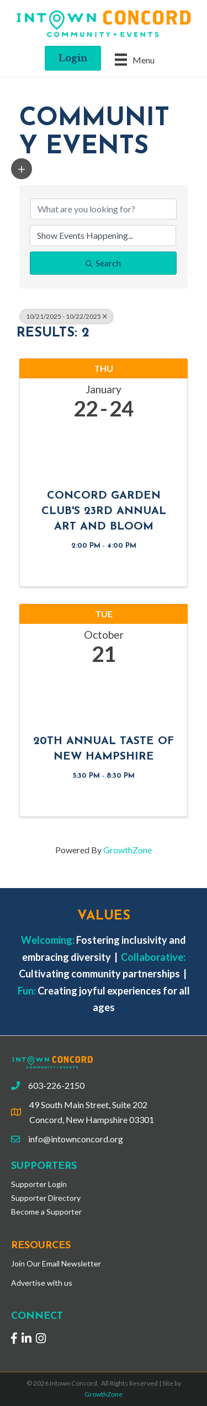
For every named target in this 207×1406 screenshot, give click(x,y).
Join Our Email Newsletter (56, 1263)
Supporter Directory (46, 1197)
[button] (21, 168)
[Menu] (135, 59)
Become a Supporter (46, 1211)
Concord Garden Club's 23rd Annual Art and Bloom (103, 511)
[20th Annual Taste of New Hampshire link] (103, 696)
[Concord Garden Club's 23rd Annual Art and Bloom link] (103, 451)
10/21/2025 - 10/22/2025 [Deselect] (66, 316)
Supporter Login (39, 1184)
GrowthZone (127, 849)
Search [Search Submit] (103, 263)
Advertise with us (41, 1282)
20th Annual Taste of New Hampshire (103, 749)
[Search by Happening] (103, 235)
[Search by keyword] (103, 209)
